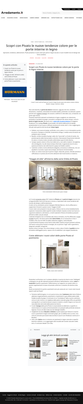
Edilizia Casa (49, 395)
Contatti (65, 395)
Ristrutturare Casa (56, 17)
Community (67, 9)
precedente (35, 330)
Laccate (44, 58)
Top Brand (79, 17)
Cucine (3, 17)
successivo (75, 330)
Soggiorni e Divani (12, 17)
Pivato (32, 58)
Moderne (50, 58)
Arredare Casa (45, 17)
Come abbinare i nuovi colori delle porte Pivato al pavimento (15, 80)
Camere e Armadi (34, 17)
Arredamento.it (21, 12)
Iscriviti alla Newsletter (74, 395)
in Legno (38, 58)
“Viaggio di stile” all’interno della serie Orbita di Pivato (14, 76)
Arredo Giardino (69, 17)
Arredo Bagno (24, 17)
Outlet (73, 9)
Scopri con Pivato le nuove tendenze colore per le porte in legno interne (14, 70)
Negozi (79, 9)
